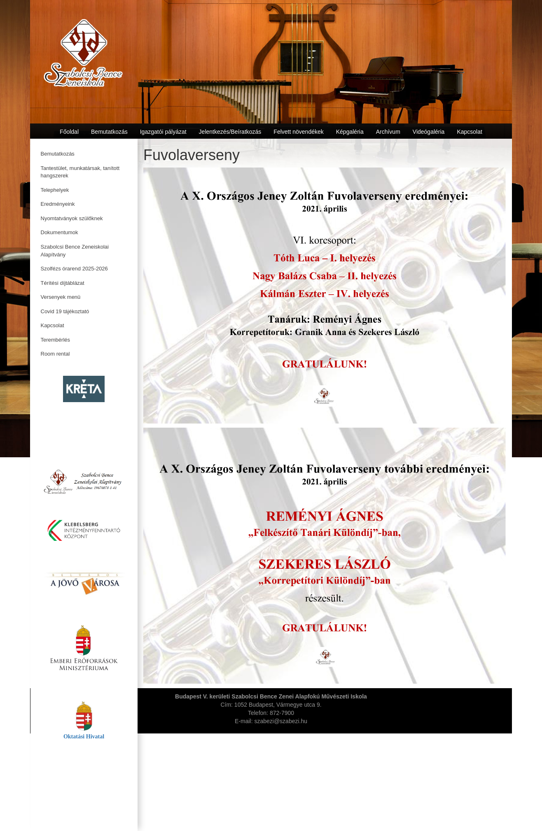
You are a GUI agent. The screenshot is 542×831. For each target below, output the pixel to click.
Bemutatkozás (58, 154)
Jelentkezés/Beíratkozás (230, 131)
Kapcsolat (52, 325)
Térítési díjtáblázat (62, 283)
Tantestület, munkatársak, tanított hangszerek (80, 172)
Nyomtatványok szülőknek (72, 218)
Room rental (55, 354)
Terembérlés (55, 340)
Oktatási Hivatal (83, 736)
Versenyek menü (61, 297)
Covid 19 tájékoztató (65, 311)
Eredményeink (58, 204)
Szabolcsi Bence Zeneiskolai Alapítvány (75, 251)
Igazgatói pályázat (163, 131)
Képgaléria (350, 131)
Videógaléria (429, 131)
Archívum (388, 131)
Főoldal (69, 131)
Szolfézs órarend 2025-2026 (74, 268)
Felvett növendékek (298, 131)
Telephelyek (55, 190)
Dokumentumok (59, 232)
